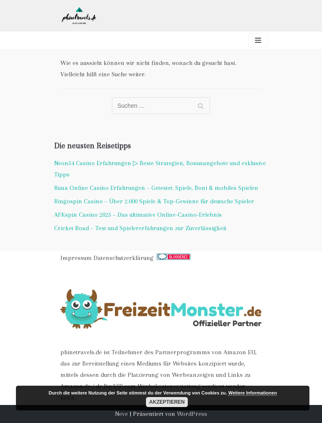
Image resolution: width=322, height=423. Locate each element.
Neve (121, 414)
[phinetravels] (79, 16)
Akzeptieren (167, 402)
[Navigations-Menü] (258, 40)
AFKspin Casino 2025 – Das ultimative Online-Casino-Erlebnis (138, 214)
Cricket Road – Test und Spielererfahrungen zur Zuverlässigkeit (140, 228)
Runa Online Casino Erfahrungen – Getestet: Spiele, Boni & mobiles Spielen (156, 188)
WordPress (192, 414)
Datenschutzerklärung (123, 258)
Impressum (76, 258)
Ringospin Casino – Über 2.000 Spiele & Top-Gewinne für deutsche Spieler (154, 201)
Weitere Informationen (252, 392)
